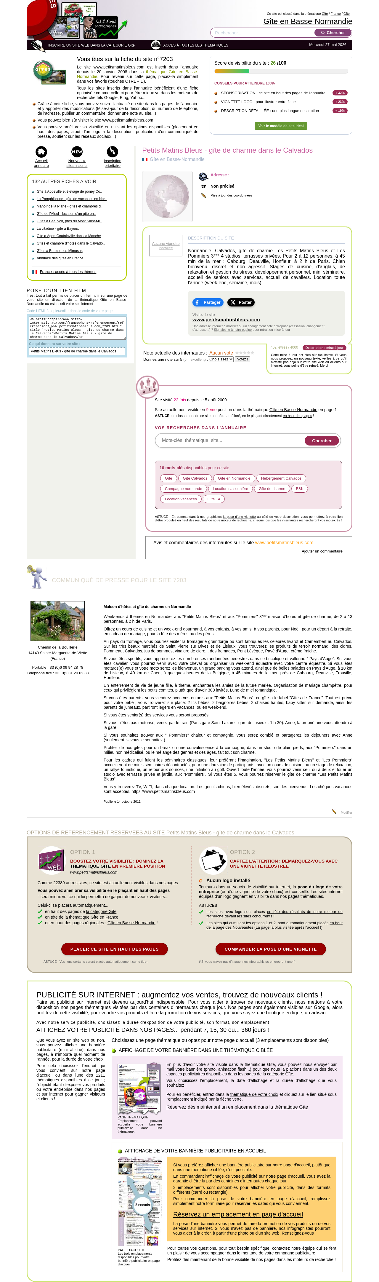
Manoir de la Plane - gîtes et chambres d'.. (70, 206)
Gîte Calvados (195, 478)
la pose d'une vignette (239, 516)
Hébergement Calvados (281, 478)
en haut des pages (297, 416)
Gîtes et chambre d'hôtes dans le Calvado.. (71, 243)
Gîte (325, 13)
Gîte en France (104, 917)
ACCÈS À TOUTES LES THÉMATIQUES (195, 45)
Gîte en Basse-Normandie (307, 21)
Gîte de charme (272, 488)
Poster (245, 302)
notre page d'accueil (291, 1165)
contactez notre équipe (293, 1248)
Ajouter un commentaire (322, 551)
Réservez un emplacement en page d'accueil (238, 1214)
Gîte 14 (214, 499)
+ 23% (340, 101)
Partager (212, 302)
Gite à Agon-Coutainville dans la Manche (69, 236)
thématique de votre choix (254, 1094)
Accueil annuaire (41, 163)
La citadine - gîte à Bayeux (58, 228)
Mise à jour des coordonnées (231, 195)
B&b (299, 488)
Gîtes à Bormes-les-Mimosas (60, 251)
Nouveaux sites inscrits (77, 163)
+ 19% (340, 110)
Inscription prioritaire (112, 163)
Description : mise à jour (324, 347)
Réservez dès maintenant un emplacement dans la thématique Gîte (237, 1106)
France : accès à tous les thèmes (68, 271)
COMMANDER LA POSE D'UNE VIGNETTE (271, 949)
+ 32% (340, 93)
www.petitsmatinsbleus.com (226, 320)
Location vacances (181, 499)
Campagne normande (183, 488)
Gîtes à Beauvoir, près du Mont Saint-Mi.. (69, 221)
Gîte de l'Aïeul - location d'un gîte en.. (66, 214)
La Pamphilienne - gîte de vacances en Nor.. (72, 199)
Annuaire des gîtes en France (60, 258)
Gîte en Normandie (234, 478)
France (336, 13)
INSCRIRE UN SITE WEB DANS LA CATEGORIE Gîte (91, 45)
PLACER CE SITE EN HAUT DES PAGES (114, 949)
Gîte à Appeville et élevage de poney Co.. (69, 191)
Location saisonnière (230, 488)
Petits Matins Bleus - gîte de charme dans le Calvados (73, 357)
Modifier (346, 812)
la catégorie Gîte (101, 911)
